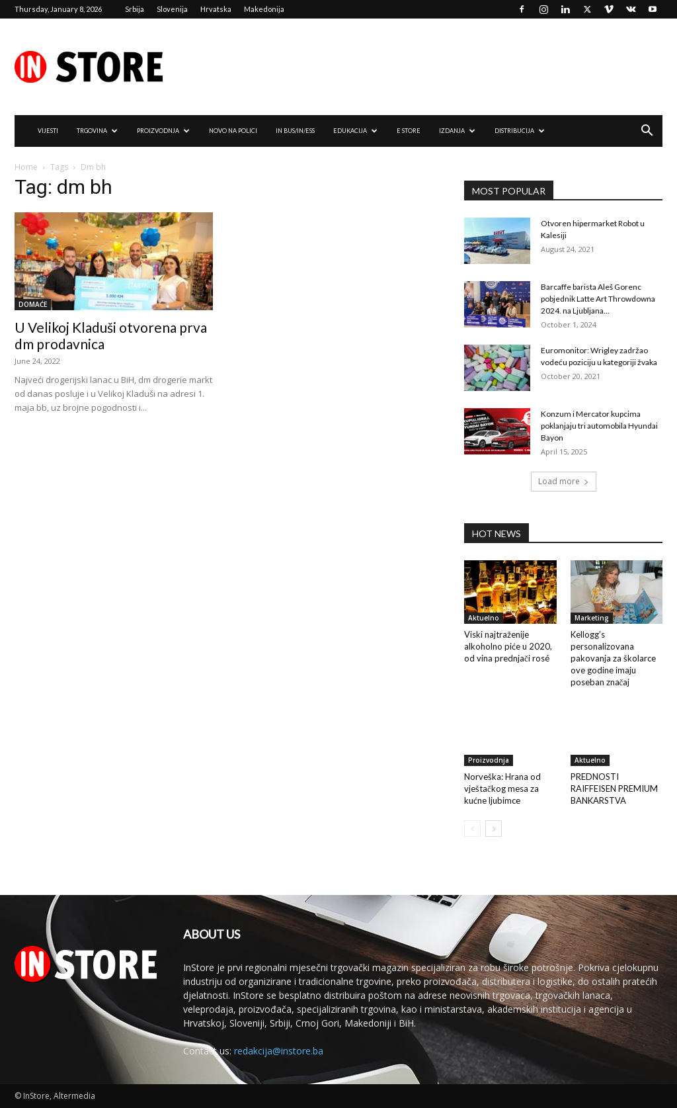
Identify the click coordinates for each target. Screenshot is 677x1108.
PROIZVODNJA (163, 130)
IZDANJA (457, 130)
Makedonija (264, 9)
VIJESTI (48, 130)
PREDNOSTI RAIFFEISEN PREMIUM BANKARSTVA (614, 788)
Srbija (134, 9)
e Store (408, 130)
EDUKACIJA (355, 130)
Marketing (592, 617)
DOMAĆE (33, 304)
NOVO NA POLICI (233, 130)
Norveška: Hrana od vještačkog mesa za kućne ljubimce (502, 788)
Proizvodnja (488, 760)
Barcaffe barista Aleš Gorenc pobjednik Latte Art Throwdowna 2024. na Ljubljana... (598, 299)
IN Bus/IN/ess (295, 130)
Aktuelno (483, 617)
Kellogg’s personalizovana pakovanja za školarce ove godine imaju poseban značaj (613, 658)
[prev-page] (472, 828)
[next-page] (493, 828)
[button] (646, 132)
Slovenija (172, 9)
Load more (563, 481)
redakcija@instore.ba (278, 1050)
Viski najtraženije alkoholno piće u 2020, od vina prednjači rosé (508, 646)
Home (26, 167)
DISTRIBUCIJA (520, 130)
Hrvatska (215, 9)
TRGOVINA (97, 130)
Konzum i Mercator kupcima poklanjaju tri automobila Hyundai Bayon (599, 426)
